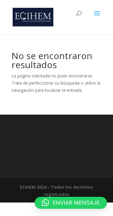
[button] (71, 203)
